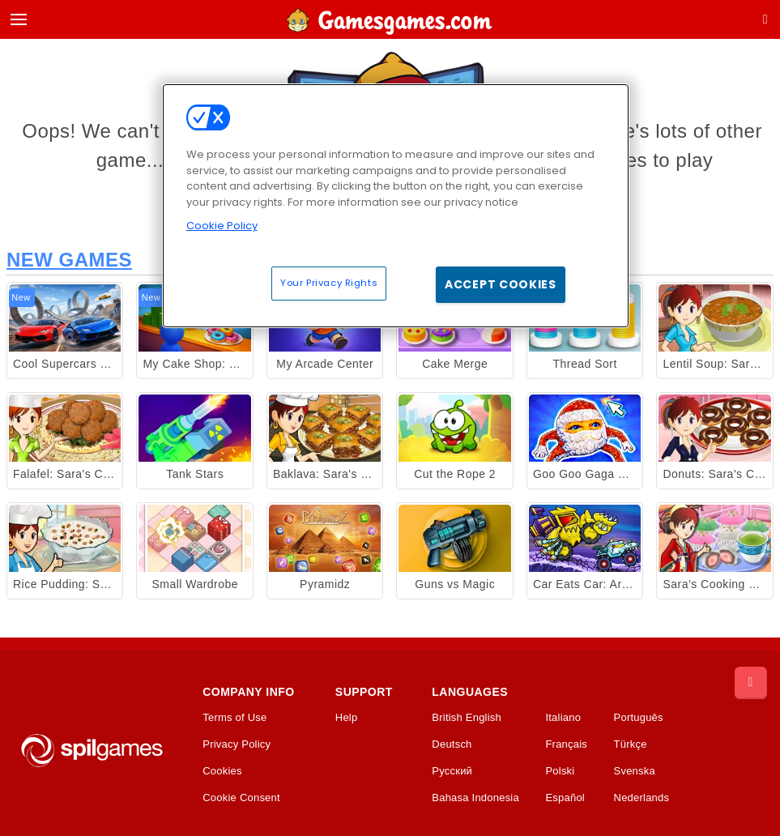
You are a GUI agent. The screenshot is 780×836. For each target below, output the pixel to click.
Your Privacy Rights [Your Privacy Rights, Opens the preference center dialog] (328, 282)
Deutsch (451, 744)
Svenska (634, 771)
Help (346, 717)
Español (565, 798)
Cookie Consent (241, 798)
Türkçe (630, 744)
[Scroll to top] (751, 683)
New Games (69, 260)
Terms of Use (234, 717)
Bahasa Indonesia (475, 798)
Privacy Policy (236, 744)
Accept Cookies (500, 284)
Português (638, 717)
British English (466, 717)
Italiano (563, 717)
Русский (452, 771)
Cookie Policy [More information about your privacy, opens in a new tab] (222, 225)
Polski (559, 771)
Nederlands (642, 798)
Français (566, 744)
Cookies (222, 771)
